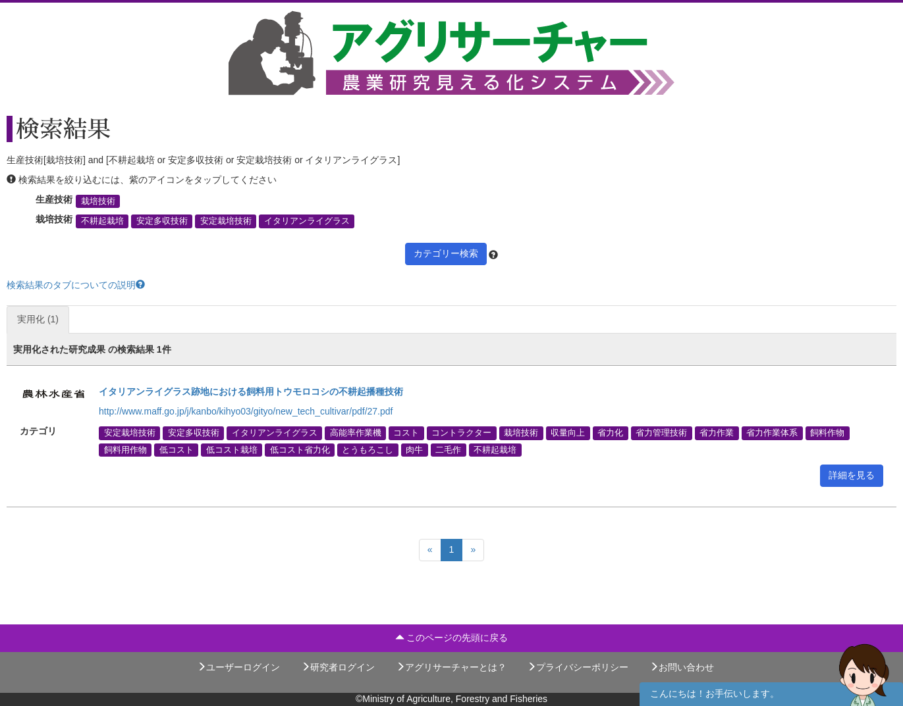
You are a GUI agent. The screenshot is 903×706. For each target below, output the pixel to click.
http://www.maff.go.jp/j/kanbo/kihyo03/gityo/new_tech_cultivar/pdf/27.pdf (246, 411)
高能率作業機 (355, 433)
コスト (406, 433)
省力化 (610, 433)
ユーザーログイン (238, 667)
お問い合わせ (681, 667)
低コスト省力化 (300, 449)
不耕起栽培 (102, 221)
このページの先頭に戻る (451, 637)
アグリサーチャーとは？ (451, 667)
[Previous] (430, 550)
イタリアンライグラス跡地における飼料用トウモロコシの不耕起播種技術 (251, 391)
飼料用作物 (125, 449)
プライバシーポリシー (577, 667)
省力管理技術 (661, 433)
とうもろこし (367, 449)
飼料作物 (827, 433)
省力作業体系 (772, 433)
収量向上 (568, 433)
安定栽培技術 (226, 221)
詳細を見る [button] (852, 475)
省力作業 (716, 433)
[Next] (473, 550)
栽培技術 (98, 201)
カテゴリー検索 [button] (446, 253)
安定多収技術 (162, 221)
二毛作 (448, 449)
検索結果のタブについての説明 (76, 285)
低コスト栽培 (232, 449)
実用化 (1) (38, 319)
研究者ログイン (338, 667)
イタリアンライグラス (307, 221)
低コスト (176, 449)
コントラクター (461, 433)
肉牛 (414, 449)
